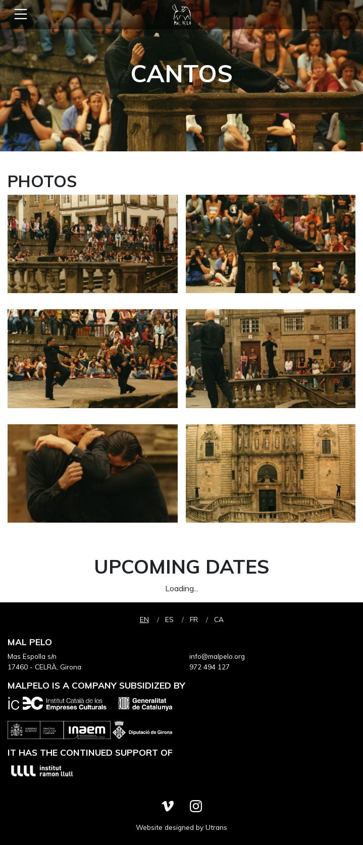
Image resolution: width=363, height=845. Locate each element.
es (169, 619)
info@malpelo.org (217, 656)
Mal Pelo (181, 14)
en (144, 619)
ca (219, 619)
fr (194, 619)
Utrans (216, 827)
